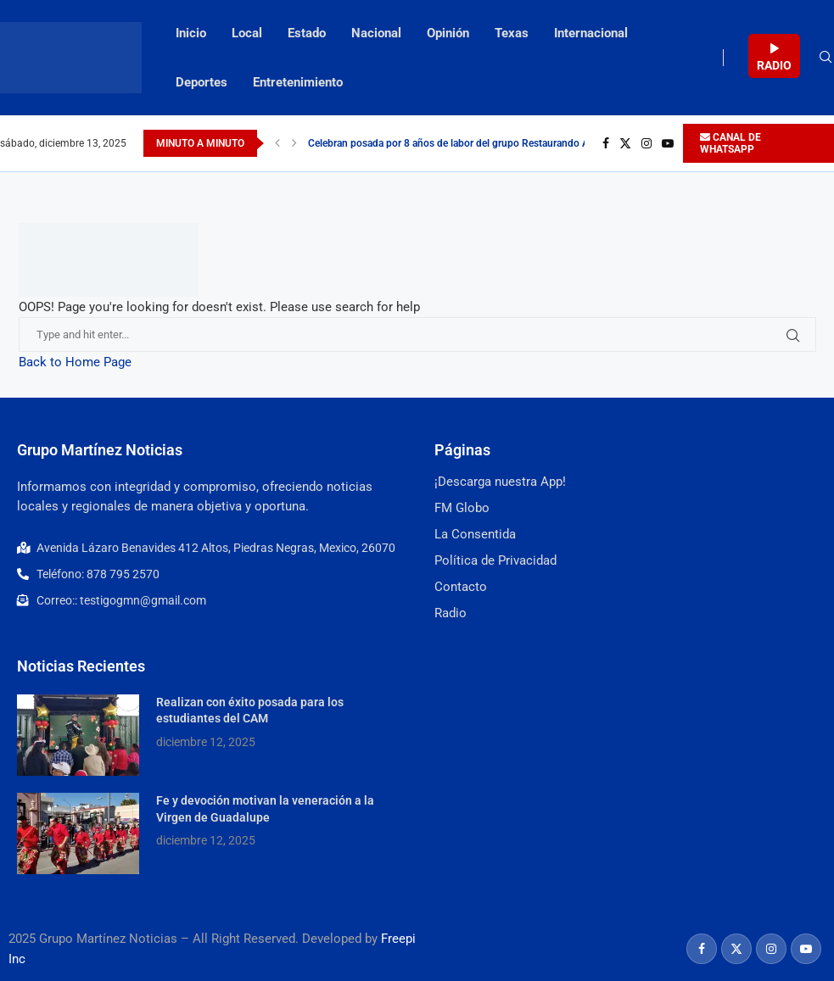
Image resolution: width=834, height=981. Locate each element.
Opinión (448, 33)
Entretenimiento (298, 82)
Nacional (376, 33)
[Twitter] (625, 143)
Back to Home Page (75, 362)
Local (247, 33)
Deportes (201, 82)
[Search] (825, 57)
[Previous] (277, 143)
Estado (307, 33)
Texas (512, 33)
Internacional (591, 33)
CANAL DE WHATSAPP (730, 143)
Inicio (191, 33)
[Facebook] (606, 143)
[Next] (294, 143)
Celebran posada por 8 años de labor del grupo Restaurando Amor (457, 143)
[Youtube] (667, 143)
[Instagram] (646, 143)
